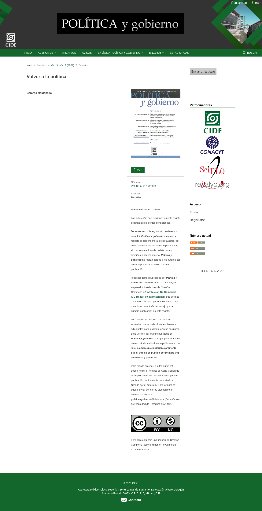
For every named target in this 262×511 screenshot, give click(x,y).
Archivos (69, 52)
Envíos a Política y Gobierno (119, 52)
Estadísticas (179, 52)
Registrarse (239, 2)
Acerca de (46, 52)
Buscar (252, 52)
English (155, 52)
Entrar (255, 2)
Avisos (87, 52)
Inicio (28, 52)
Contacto (131, 500)
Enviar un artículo (203, 71)
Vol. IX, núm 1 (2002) (62, 65)
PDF (139, 169)
